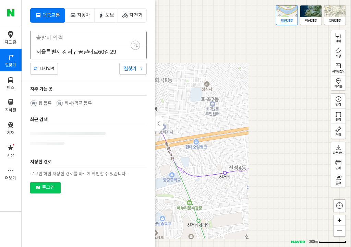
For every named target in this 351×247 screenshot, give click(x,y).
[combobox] (84, 38)
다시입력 (47, 69)
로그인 (48, 187)
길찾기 (130, 69)
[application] (186, 123)
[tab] (47, 15)
